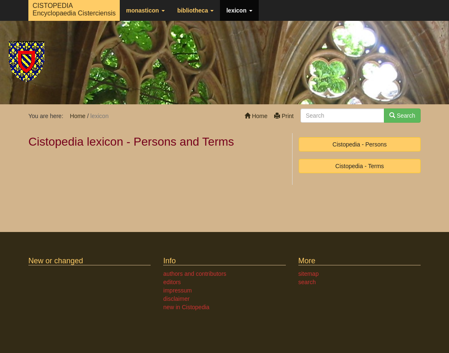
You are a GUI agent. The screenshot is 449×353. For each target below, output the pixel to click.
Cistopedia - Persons (360, 144)
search (307, 282)
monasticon (145, 10)
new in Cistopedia (186, 307)
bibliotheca (195, 10)
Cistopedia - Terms (359, 166)
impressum (177, 290)
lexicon (239, 10)
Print (284, 116)
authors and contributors (194, 273)
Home (256, 116)
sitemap (308, 273)
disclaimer (176, 298)
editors (172, 282)
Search (402, 115)
